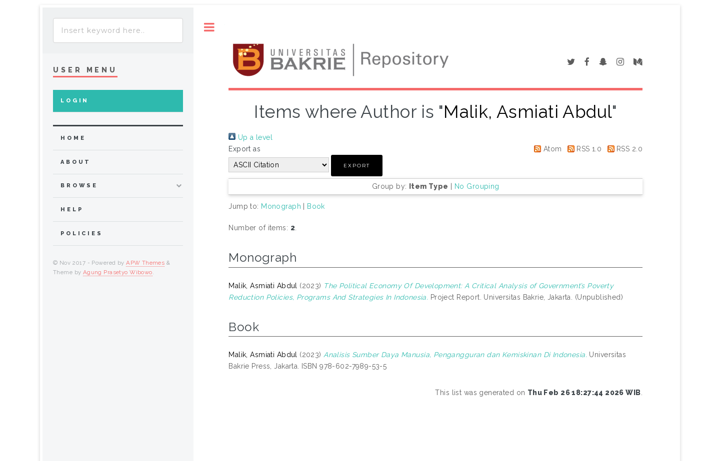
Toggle (209, 27)
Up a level (250, 137)
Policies (81, 233)
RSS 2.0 (623, 149)
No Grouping (477, 186)
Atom (546, 149)
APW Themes (145, 262)
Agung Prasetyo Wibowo (117, 272)
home (73, 138)
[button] (356, 165)
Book (316, 206)
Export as (244, 149)
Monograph (281, 206)
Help (71, 209)
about (75, 162)
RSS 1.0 (583, 149)
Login (74, 100)
